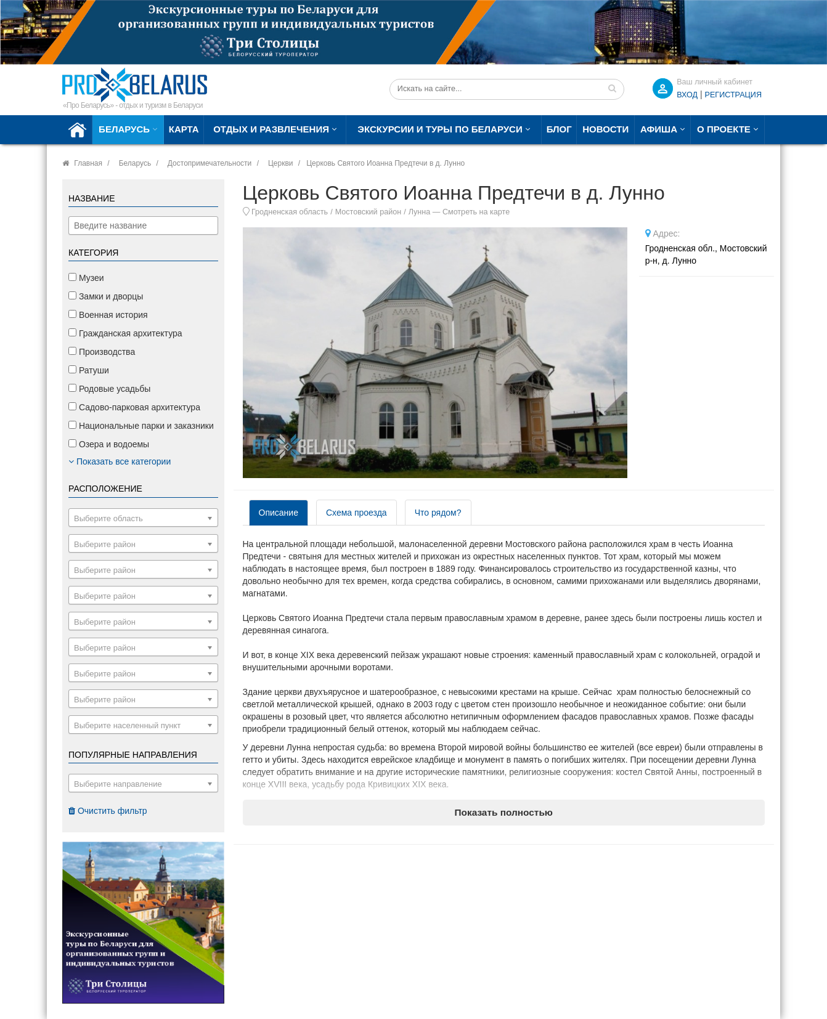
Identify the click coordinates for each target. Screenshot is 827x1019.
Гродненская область (289, 212)
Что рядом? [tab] (438, 513)
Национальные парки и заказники (141, 426)
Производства (101, 352)
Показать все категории (119, 461)
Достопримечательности (209, 163)
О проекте (724, 129)
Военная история (108, 315)
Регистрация (733, 95)
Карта (184, 129)
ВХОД (687, 95)
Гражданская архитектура (125, 333)
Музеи (86, 278)
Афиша (658, 129)
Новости (605, 129)
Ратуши (88, 370)
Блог (559, 129)
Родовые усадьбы (109, 389)
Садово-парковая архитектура (134, 407)
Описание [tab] (278, 513)
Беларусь (124, 129)
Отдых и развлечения (271, 129)
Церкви (280, 163)
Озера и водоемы (108, 444)
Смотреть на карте (476, 212)
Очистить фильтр (107, 811)
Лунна (420, 212)
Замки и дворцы (105, 296)
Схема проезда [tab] (356, 513)
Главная (88, 163)
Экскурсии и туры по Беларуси (439, 129)
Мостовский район (368, 212)
